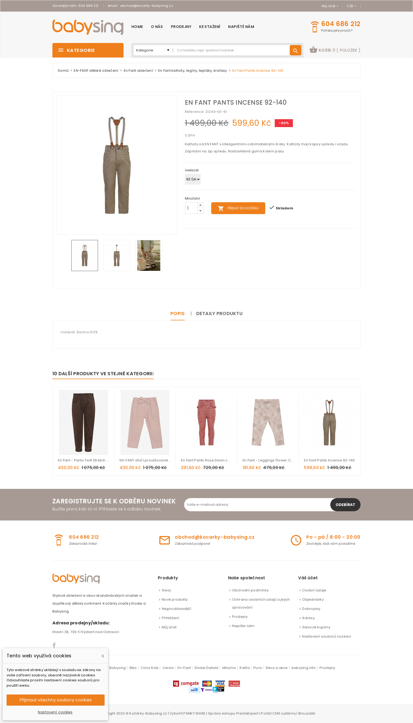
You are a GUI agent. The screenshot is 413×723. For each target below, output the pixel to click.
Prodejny (240, 616)
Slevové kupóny (316, 627)
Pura (257, 667)
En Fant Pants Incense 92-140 (329, 460)
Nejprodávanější (176, 608)
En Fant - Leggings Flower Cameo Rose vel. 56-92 (268, 460)
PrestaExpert (247, 713)
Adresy (308, 617)
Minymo (229, 667)
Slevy (166, 590)
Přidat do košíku (238, 208)
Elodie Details (207, 667)
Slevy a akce (277, 667)
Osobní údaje (314, 590)
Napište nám (243, 625)
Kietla (245, 667)
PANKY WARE (194, 713)
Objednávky (313, 599)
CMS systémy (284, 713)
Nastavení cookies (55, 712)
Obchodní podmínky (250, 590)
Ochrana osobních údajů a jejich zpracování (261, 603)
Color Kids (150, 667)
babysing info (304, 667)
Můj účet (169, 627)
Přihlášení (170, 617)
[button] (335, 50)
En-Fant (184, 667)
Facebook (54, 645)
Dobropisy (311, 608)
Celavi (168, 667)
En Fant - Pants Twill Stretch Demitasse (83, 460)
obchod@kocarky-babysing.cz (146, 5)
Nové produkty (175, 599)
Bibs (133, 667)
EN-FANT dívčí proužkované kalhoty (145, 460)
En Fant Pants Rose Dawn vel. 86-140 (206, 460)
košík (335, 49)
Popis (177, 313)
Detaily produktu (219, 313)
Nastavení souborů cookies (326, 636)
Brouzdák (306, 713)
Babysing (117, 667)
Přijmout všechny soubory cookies (55, 700)
